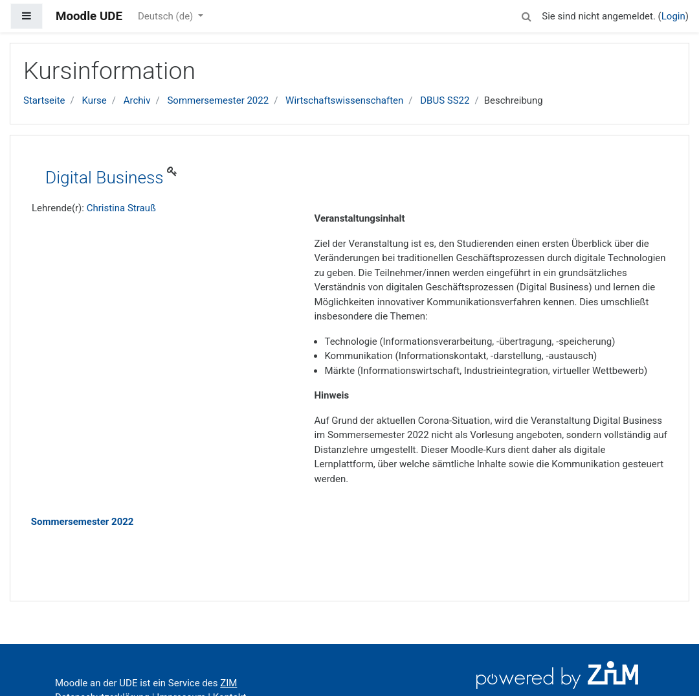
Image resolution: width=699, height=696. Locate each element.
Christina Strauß (121, 208)
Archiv (137, 100)
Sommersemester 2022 (218, 100)
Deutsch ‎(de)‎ (166, 16)
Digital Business (104, 177)
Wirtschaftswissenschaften (344, 100)
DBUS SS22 (444, 100)
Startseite (44, 100)
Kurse (94, 100)
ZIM (228, 683)
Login (673, 16)
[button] (526, 15)
